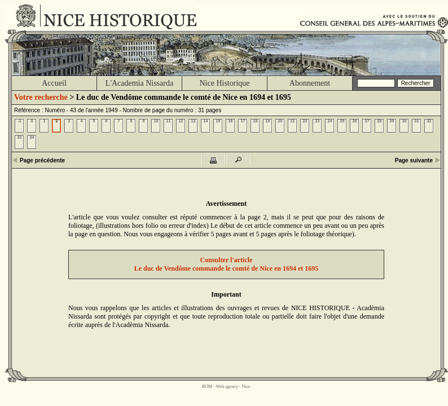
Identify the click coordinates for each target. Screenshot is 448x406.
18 (255, 121)
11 (168, 121)
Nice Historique (224, 83)
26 (355, 121)
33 (19, 137)
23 (317, 121)
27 (367, 121)
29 (392, 121)
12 (181, 121)
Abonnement (309, 83)
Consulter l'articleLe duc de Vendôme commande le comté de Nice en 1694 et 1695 (226, 264)
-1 (19, 121)
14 (206, 121)
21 (293, 121)
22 (305, 121)
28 (379, 121)
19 (268, 121)
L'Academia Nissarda (139, 83)
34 (32, 137)
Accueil (54, 83)
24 (330, 121)
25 (342, 121)
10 (156, 121)
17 (243, 121)
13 (193, 121)
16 (231, 121)
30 (404, 121)
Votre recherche (41, 97)
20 (280, 121)
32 (429, 121)
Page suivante (414, 160)
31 (417, 121)
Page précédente (42, 160)
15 (218, 121)
